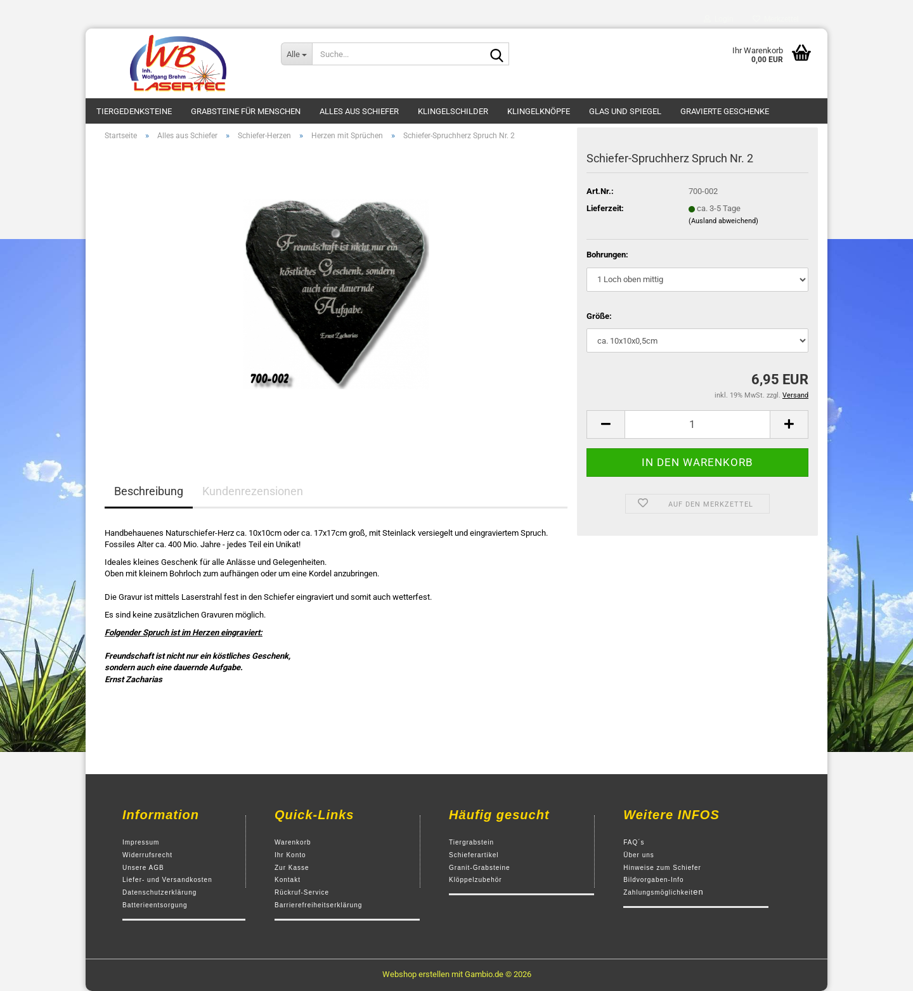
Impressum (140, 842)
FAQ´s (633, 842)
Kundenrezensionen (252, 491)
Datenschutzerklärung (159, 892)
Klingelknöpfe (538, 111)
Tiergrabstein (471, 842)
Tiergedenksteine (134, 111)
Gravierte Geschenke (724, 111)
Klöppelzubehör (475, 879)
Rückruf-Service (302, 892)
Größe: (599, 316)
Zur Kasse (292, 867)
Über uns (638, 855)
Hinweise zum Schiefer (662, 867)
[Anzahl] (697, 424)
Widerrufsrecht (147, 855)
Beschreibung (148, 491)
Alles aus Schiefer (359, 111)
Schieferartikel (473, 855)
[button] (605, 424)
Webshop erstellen (416, 974)
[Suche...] (296, 53)
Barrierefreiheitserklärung (318, 905)
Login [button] (719, 19)
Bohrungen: (607, 254)
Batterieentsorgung (155, 905)
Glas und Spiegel (625, 111)
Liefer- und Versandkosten (167, 879)
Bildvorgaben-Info (653, 879)
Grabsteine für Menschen (246, 111)
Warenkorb (293, 842)
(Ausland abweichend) (723, 221)
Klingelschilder (453, 111)
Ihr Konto (290, 855)
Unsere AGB (143, 867)
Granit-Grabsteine (479, 867)
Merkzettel (776, 19)
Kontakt (288, 879)
